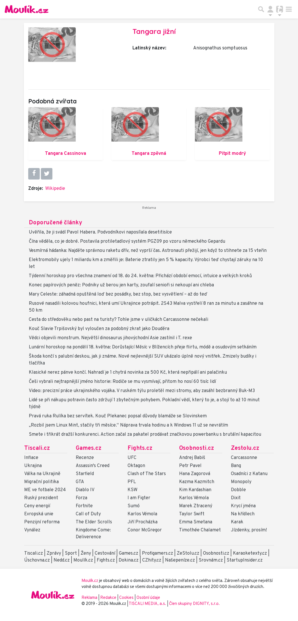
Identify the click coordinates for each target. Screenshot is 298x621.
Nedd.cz (62, 560)
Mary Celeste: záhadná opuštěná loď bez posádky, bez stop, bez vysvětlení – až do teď (118, 294)
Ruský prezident (41, 498)
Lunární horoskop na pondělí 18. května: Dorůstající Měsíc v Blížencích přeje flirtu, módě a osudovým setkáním (143, 347)
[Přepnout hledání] (261, 9)
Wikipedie (55, 189)
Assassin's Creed (92, 466)
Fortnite (84, 506)
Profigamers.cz (157, 553)
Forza (81, 498)
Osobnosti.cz (196, 448)
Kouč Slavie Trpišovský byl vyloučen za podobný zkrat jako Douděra (99, 329)
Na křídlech (243, 514)
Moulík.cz (83, 560)
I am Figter (139, 498)
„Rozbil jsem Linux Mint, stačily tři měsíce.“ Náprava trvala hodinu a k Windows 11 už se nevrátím (128, 425)
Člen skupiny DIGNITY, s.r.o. (194, 604)
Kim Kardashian (195, 490)
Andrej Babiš (192, 458)
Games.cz (88, 448)
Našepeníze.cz (180, 560)
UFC (132, 458)
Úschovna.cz (37, 560)
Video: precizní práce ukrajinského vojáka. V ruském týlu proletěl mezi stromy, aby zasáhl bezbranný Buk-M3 (142, 391)
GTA (80, 482)
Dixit (236, 498)
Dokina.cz (128, 560)
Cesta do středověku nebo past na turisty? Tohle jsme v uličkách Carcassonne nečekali (118, 320)
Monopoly (241, 482)
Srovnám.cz (211, 560)
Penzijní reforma (42, 522)
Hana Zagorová (194, 474)
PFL (132, 482)
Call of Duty (88, 514)
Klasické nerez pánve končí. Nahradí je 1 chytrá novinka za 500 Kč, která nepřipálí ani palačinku (128, 372)
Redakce (108, 598)
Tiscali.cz (37, 448)
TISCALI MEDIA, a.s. (148, 604)
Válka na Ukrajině (42, 474)
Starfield (85, 474)
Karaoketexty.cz (250, 553)
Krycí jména (243, 506)
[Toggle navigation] (288, 9)
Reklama (89, 598)
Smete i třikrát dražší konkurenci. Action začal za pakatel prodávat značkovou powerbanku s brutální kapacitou (145, 434)
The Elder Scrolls (94, 522)
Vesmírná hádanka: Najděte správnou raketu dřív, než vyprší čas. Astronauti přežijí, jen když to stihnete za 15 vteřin (148, 251)
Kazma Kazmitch (196, 482)
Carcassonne (244, 458)
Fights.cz (140, 448)
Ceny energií (37, 506)
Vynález (32, 530)
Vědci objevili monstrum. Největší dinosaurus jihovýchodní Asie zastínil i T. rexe (110, 338)
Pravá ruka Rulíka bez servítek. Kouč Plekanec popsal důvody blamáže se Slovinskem (118, 416)
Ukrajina (33, 466)
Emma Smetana (195, 522)
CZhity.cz (151, 560)
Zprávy (54, 553)
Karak (237, 522)
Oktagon (136, 466)
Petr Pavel (190, 466)
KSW (132, 490)
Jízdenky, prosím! (249, 530)
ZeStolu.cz (188, 553)
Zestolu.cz (245, 448)
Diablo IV (85, 490)
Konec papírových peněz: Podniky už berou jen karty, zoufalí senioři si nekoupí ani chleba (121, 285)
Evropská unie (38, 514)
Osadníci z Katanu (249, 474)
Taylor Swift (191, 514)
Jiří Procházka (142, 522)
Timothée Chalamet (200, 530)
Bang (236, 466)
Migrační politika (41, 482)
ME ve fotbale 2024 (45, 490)
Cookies (126, 598)
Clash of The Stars (147, 474)
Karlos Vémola (142, 514)
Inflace (31, 458)
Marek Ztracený (195, 506)
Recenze (85, 458)
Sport (71, 553)
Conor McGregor (145, 530)
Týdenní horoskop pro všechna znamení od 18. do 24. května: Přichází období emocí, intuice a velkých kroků (140, 276)
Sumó (134, 506)
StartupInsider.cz (245, 560)
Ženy (86, 553)
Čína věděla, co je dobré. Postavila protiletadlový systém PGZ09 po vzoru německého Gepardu (127, 241)
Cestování (105, 553)
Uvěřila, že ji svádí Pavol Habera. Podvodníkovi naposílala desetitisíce (100, 232)
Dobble (238, 490)
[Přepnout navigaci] (270, 9)
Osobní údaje (148, 598)
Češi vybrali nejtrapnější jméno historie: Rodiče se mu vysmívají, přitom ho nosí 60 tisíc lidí (122, 382)
